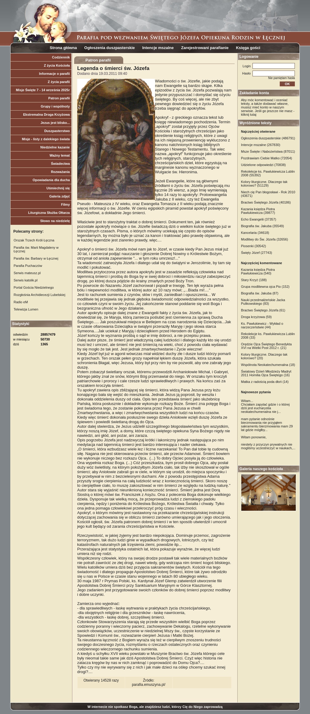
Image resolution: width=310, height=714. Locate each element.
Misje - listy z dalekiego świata (46, 139)
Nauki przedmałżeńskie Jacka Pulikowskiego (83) (263, 301)
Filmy (65, 204)
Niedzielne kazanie (55, 147)
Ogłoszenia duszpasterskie (109, 47)
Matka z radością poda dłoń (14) (265, 382)
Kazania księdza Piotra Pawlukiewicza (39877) (258, 210)
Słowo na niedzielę (55, 221)
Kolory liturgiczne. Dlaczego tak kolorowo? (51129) (264, 183)
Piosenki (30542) (253, 246)
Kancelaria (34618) (255, 232)
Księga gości (248, 47)
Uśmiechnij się (58, 188)
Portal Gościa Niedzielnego (34, 287)
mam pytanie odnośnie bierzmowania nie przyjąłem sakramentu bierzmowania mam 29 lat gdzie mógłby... (267, 424)
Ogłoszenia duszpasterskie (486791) (268, 138)
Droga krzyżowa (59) (256, 317)
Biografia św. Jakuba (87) (260, 293)
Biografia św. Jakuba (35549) (262, 226)
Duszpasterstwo (57, 131)
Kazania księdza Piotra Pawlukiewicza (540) (258, 271)
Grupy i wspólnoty (55, 106)
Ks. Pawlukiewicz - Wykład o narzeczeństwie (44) (262, 325)
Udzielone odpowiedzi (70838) (263, 165)
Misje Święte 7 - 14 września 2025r (43, 90)
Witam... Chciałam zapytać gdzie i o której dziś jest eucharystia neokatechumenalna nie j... (265, 406)
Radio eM (21, 302)
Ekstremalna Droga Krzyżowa (46, 114)
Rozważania (60, 172)
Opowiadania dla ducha (51, 180)
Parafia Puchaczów (28, 265)
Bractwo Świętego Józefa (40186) (266, 202)
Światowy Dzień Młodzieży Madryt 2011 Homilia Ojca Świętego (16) (266, 373)
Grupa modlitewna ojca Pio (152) (265, 286)
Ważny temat (60, 155)
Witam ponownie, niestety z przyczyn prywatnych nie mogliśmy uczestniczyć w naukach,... (268, 442)
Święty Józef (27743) (256, 252)
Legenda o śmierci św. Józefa (113, 68)
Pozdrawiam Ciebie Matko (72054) (266, 158)
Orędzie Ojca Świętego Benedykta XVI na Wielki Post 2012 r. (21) (266, 346)
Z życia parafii (59, 82)
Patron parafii (59, 98)
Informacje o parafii (54, 73)
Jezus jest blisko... (55, 123)
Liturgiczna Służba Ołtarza (49, 212)
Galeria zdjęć (59, 196)
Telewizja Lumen (26, 309)
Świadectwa (60, 163)
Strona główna (63, 47)
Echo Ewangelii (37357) (258, 219)
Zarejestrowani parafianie (205, 47)
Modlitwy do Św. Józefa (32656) (264, 239)
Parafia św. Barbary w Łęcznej (36, 258)
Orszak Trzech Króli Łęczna (34, 240)
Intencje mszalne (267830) (260, 145)
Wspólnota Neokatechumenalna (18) (268, 365)
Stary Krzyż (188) (254, 280)
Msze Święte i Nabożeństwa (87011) (268, 151)
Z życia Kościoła (57, 65)
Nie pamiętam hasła (281, 78)
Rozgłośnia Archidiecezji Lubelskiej (39, 295)
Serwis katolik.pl (26, 280)
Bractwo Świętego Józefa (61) (263, 310)
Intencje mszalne (158, 47)
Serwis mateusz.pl (27, 273)
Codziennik (61, 57)
